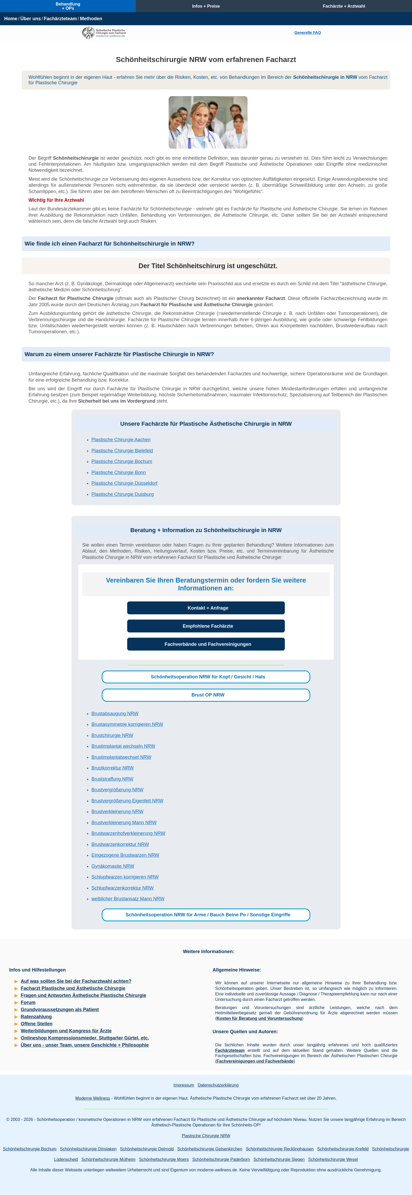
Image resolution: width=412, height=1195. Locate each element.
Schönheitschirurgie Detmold (147, 1149)
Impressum (183, 1085)
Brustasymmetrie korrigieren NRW (127, 724)
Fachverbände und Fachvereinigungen (207, 644)
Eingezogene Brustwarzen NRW (125, 855)
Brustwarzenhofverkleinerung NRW (128, 833)
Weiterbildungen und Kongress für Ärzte (66, 1030)
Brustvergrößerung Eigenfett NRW (127, 800)
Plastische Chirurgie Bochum (121, 461)
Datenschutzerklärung (218, 1085)
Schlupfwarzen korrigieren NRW (125, 877)
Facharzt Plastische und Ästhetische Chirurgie (73, 988)
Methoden (91, 18)
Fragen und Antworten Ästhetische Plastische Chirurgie (83, 995)
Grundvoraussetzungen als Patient (60, 1009)
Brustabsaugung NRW (114, 713)
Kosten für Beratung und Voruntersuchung (259, 1018)
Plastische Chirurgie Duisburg (122, 494)
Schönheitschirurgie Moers (164, 1159)
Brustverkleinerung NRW (117, 811)
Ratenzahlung (36, 1016)
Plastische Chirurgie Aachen (121, 439)
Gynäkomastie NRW (112, 866)
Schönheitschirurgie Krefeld (343, 1149)
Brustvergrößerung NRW (117, 789)
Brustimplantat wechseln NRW (123, 746)
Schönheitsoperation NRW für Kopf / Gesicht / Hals (208, 676)
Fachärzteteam (60, 18)
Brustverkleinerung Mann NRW (124, 822)
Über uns (30, 18)
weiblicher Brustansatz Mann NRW (127, 898)
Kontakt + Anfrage (208, 608)
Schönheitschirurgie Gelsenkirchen (209, 1149)
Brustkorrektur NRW (112, 768)
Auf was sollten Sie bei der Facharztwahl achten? (76, 981)
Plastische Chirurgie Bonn (118, 472)
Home (10, 18)
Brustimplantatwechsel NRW (121, 757)
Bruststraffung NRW (112, 779)
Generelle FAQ (308, 32)
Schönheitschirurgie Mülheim (108, 1159)
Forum (28, 1002)
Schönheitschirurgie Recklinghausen (280, 1149)
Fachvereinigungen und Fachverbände (255, 1061)
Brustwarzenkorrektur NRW (120, 844)
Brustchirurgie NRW (112, 735)
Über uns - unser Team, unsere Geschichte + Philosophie (85, 1045)
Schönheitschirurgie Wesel (333, 1159)
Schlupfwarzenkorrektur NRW (122, 888)
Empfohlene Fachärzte (208, 626)
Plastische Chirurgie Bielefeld (122, 450)
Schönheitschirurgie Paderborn (221, 1159)
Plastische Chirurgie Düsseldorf (124, 483)
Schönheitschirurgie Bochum (29, 1149)
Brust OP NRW (208, 695)
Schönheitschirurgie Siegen (279, 1159)
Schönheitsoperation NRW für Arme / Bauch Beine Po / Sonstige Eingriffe (208, 914)
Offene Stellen (37, 1023)
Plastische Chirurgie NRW (206, 1136)
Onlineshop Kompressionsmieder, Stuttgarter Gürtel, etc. (85, 1038)
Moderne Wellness (92, 1098)
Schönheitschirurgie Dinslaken (88, 1149)
